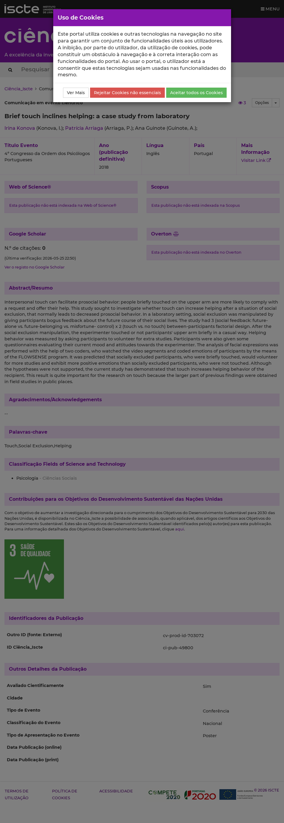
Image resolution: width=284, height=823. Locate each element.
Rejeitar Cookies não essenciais (127, 92)
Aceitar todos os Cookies (196, 92)
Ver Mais (76, 92)
